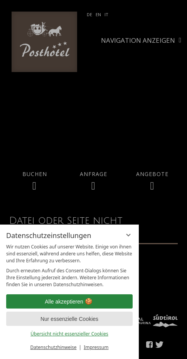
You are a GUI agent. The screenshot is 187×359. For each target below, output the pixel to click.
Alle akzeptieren (69, 302)
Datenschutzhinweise (53, 347)
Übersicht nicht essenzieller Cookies (69, 333)
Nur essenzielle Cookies (69, 319)
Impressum (96, 347)
